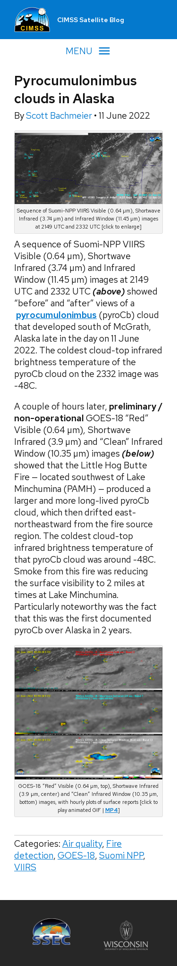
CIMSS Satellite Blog (90, 20)
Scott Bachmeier (60, 116)
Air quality (82, 844)
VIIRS (25, 867)
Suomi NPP (121, 855)
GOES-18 (76, 855)
